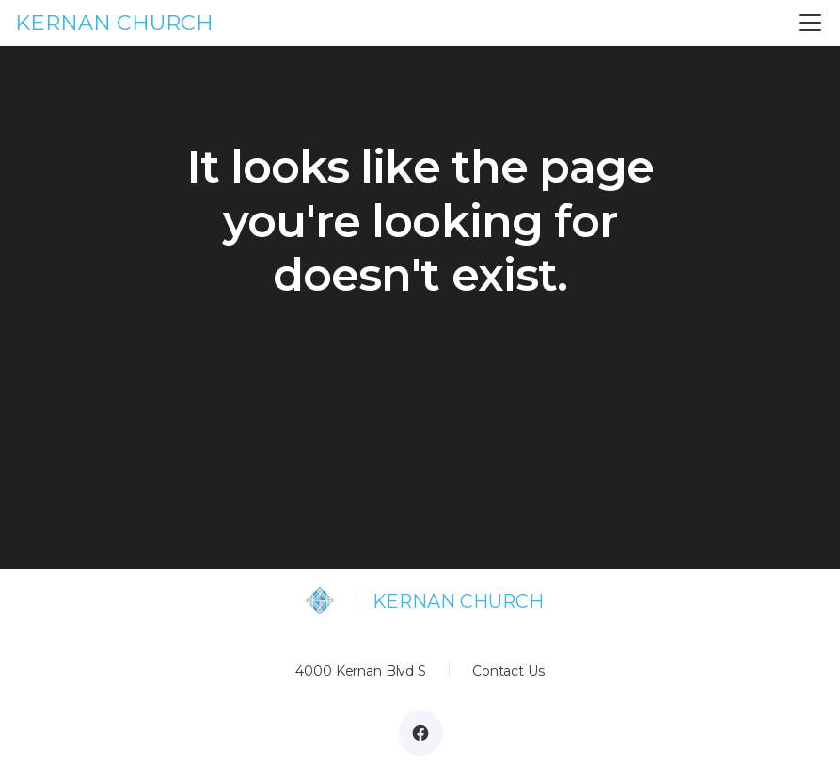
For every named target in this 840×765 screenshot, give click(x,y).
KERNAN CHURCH (114, 22)
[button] (806, 22)
